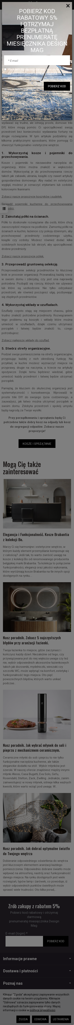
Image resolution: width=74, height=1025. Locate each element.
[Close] (68, 6)
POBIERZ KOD (57, 86)
